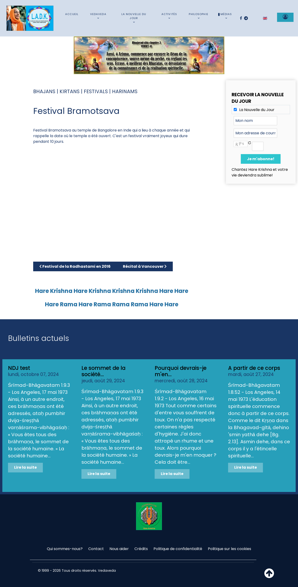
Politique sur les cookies (229, 548)
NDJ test (19, 368)
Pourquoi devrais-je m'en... (180, 371)
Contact (96, 548)
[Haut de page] (269, 576)
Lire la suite (25, 467)
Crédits (141, 548)
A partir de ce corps (254, 368)
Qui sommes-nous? (65, 548)
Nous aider (119, 548)
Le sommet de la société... (103, 371)
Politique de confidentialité (177, 548)
